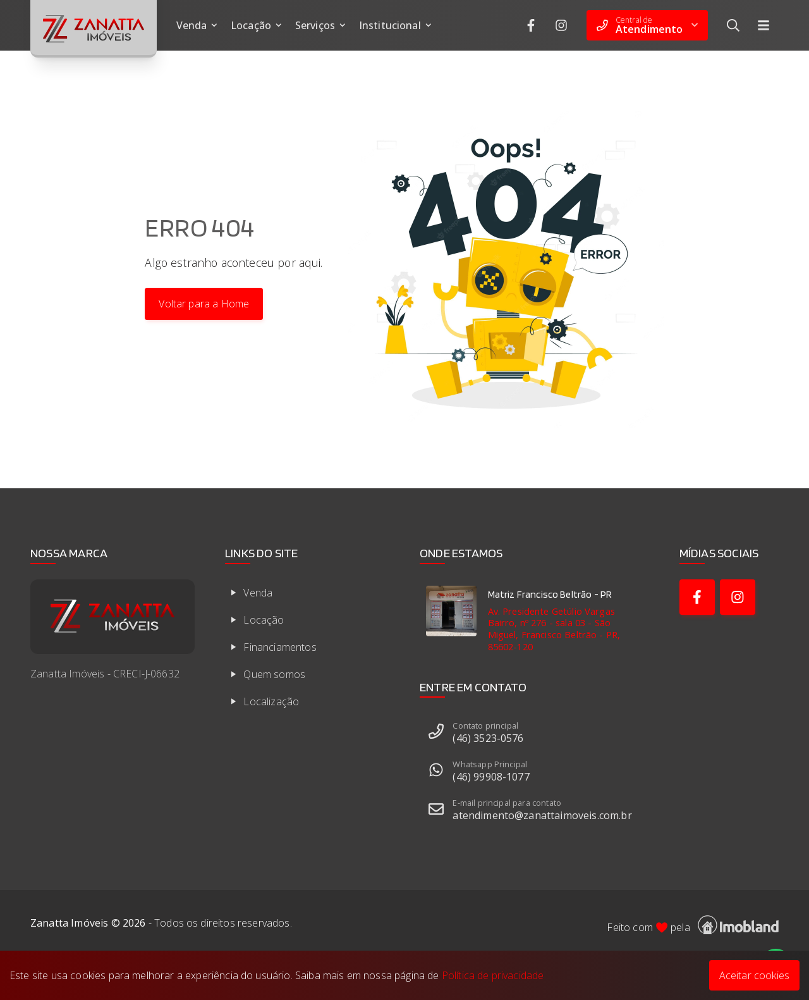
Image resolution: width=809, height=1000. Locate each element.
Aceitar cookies (754, 975)
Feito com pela (693, 925)
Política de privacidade (493, 975)
